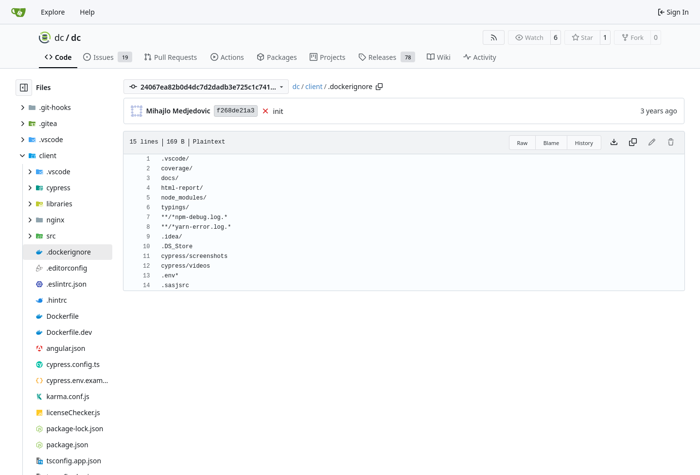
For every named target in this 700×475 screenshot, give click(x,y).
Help (87, 12)
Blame (551, 142)
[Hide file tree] (24, 87)
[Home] (18, 12)
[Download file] (614, 142)
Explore (53, 12)
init (278, 111)
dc (59, 37)
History (584, 142)
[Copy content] (633, 142)
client (314, 86)
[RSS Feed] (494, 37)
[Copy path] (379, 86)
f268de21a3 (236, 110)
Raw (522, 142)
